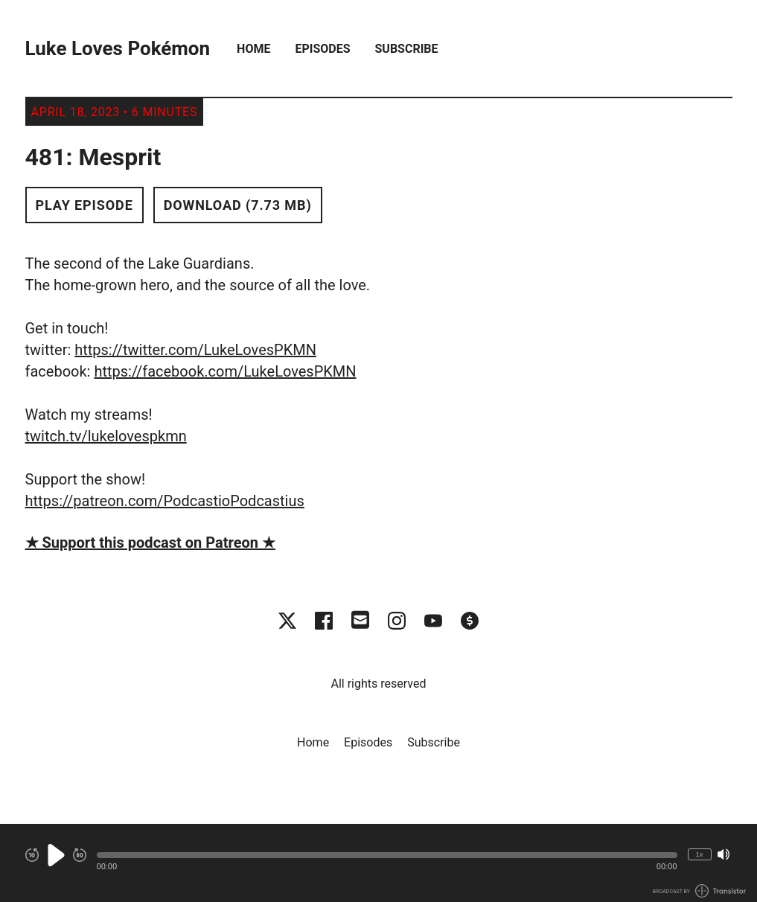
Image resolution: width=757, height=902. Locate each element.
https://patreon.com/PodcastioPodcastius (164, 501)
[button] (387, 855)
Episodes (322, 49)
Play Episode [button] (84, 205)
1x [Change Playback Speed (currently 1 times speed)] (699, 854)
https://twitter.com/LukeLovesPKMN (195, 350)
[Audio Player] (378, 863)
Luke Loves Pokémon (118, 49)
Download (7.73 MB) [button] (238, 205)
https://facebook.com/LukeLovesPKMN (225, 371)
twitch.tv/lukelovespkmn (106, 436)
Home (253, 49)
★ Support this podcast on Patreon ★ (150, 542)
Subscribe (406, 49)
